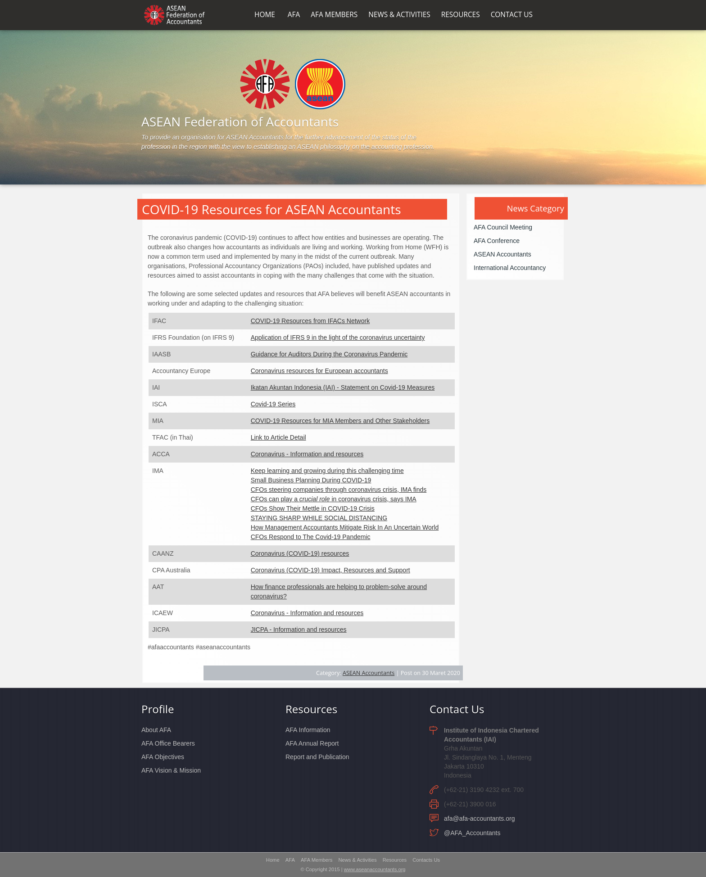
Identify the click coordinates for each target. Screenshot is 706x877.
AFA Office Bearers (168, 743)
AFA (294, 15)
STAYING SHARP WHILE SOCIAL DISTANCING (319, 518)
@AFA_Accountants (472, 833)
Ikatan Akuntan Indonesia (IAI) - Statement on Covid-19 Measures (343, 387)
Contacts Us (426, 860)
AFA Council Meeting (503, 227)
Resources (311, 709)
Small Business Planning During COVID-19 (311, 480)
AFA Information (307, 729)
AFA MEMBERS (334, 15)
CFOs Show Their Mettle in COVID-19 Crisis (313, 508)
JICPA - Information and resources (299, 629)
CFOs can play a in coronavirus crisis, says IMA (333, 499)
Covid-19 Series (273, 404)
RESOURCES (460, 15)
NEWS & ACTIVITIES (399, 15)
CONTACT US (512, 15)
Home (273, 860)
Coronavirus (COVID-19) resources (300, 553)
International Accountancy (510, 267)
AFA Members (316, 860)
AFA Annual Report (312, 743)
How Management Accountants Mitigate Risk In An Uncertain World (345, 527)
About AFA (156, 729)
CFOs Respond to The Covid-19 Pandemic (311, 536)
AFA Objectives (162, 756)
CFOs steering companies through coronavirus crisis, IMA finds (339, 489)
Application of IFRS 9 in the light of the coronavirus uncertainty (338, 337)
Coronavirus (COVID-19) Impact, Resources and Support (330, 570)
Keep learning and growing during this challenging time (327, 470)
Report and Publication (317, 756)
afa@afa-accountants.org (479, 818)
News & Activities (357, 860)
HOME (264, 15)
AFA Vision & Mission (171, 770)
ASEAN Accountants (368, 673)
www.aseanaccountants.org (375, 869)
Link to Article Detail (278, 437)
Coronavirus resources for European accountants (319, 370)
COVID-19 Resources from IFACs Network (310, 320)
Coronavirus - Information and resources (307, 454)
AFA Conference (497, 240)
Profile (157, 709)
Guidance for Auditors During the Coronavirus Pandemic (329, 354)
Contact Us (457, 709)
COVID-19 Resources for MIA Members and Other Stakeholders (340, 420)
